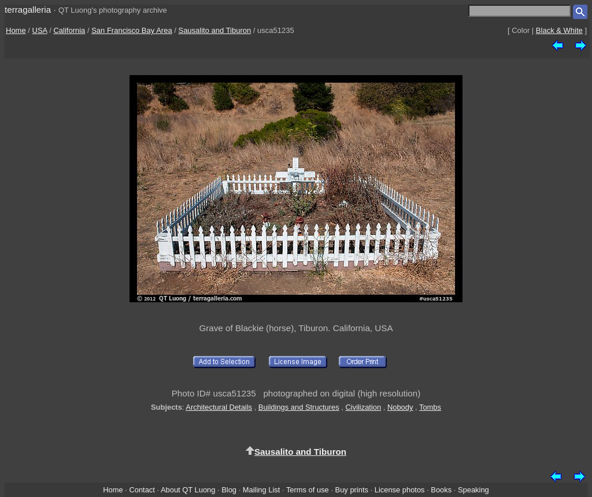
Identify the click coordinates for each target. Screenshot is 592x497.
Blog (228, 489)
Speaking (473, 489)
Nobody (400, 407)
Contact (141, 489)
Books (441, 489)
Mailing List (261, 489)
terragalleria (28, 9)
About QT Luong (188, 489)
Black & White (559, 30)
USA (39, 30)
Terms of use (307, 489)
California (69, 30)
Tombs (430, 407)
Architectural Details (219, 407)
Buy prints (351, 489)
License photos (400, 489)
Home (16, 30)
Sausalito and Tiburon (214, 30)
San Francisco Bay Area (131, 30)
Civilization (363, 407)
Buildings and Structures (298, 407)
